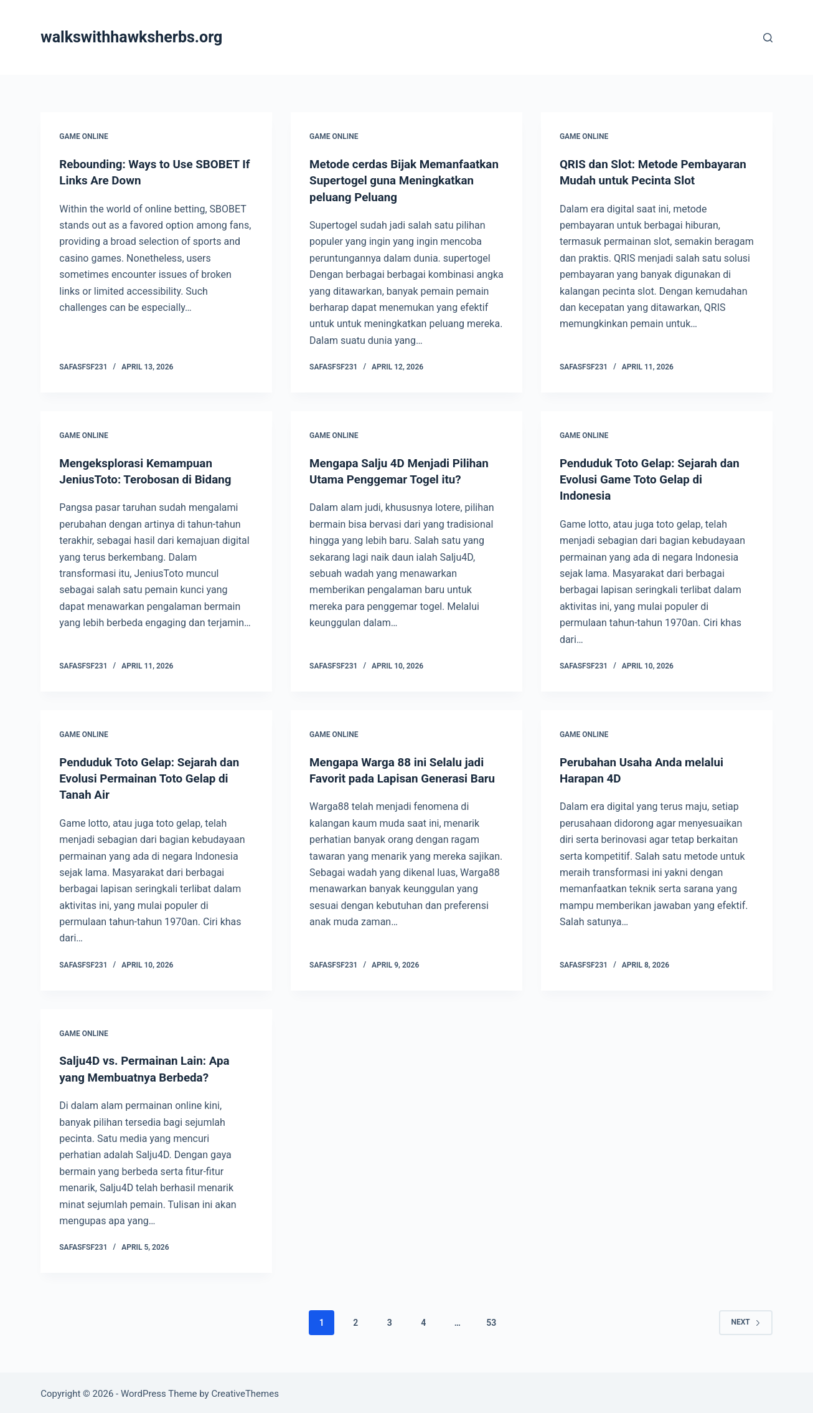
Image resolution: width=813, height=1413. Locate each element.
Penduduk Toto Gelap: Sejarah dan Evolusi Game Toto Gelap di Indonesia (655, 478)
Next (745, 1319)
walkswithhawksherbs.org (131, 37)
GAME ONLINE (83, 136)
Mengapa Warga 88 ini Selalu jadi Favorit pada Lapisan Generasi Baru (402, 776)
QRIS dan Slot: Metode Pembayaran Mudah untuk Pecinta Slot (655, 180)
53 (491, 1320)
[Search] (768, 37)
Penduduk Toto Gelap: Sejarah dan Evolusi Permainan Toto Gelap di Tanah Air (155, 776)
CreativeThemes (245, 1391)
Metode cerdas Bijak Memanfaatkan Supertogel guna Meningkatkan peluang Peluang (399, 180)
